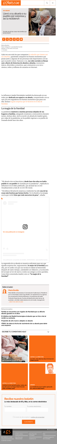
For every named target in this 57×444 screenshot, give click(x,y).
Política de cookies (33, 434)
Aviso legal (19, 434)
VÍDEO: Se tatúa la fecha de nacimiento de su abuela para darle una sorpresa (24, 324)
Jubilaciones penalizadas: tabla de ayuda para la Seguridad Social (13, 385)
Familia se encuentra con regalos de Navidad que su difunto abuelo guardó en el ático (23, 312)
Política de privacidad (19, 438)
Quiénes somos (6, 440)
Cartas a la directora (37, 355)
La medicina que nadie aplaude (42, 387)
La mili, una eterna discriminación (37, 358)
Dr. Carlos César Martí (37, 388)
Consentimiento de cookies (48, 438)
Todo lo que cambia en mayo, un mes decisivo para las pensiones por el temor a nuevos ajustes (13, 358)
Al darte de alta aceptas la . (28, 417)
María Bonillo (5, 45)
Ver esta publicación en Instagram (13, 232)
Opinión (32, 385)
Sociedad (6, 10)
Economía (6, 353)
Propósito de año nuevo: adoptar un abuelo (17, 321)
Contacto (32, 438)
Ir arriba (51, 429)
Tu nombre (7, 406)
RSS (44, 434)
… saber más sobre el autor (15, 302)
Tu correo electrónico (34, 406)
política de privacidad (37, 417)
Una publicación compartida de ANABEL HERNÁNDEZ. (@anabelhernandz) (25, 260)
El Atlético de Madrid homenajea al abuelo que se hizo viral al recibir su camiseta (23, 317)
